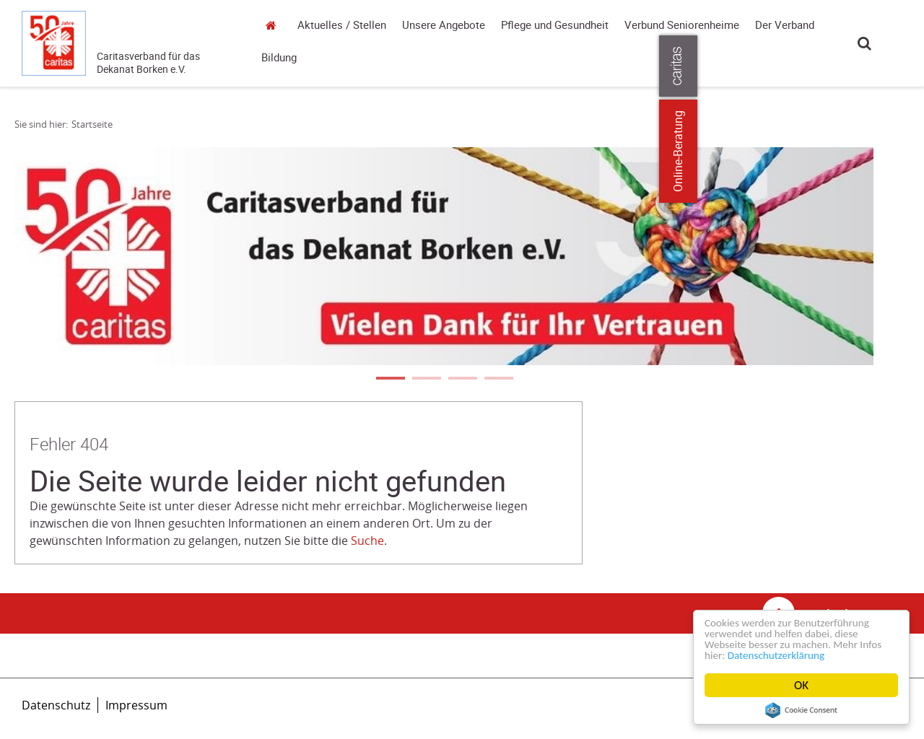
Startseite (274, 25)
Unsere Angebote (443, 25)
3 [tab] (462, 379)
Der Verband (784, 25)
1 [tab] (389, 379)
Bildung (279, 57)
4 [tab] (498, 379)
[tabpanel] (443, 256)
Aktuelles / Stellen (341, 25)
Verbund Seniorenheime (681, 25)
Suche (864, 43)
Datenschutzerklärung (811, 655)
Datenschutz (56, 705)
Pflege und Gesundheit (555, 25)
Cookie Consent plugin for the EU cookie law (801, 710)
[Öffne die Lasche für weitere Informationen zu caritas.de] (904, 66)
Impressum (136, 705)
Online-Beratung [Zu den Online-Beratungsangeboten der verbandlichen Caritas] (904, 151)
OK (801, 685)
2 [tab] (425, 379)
